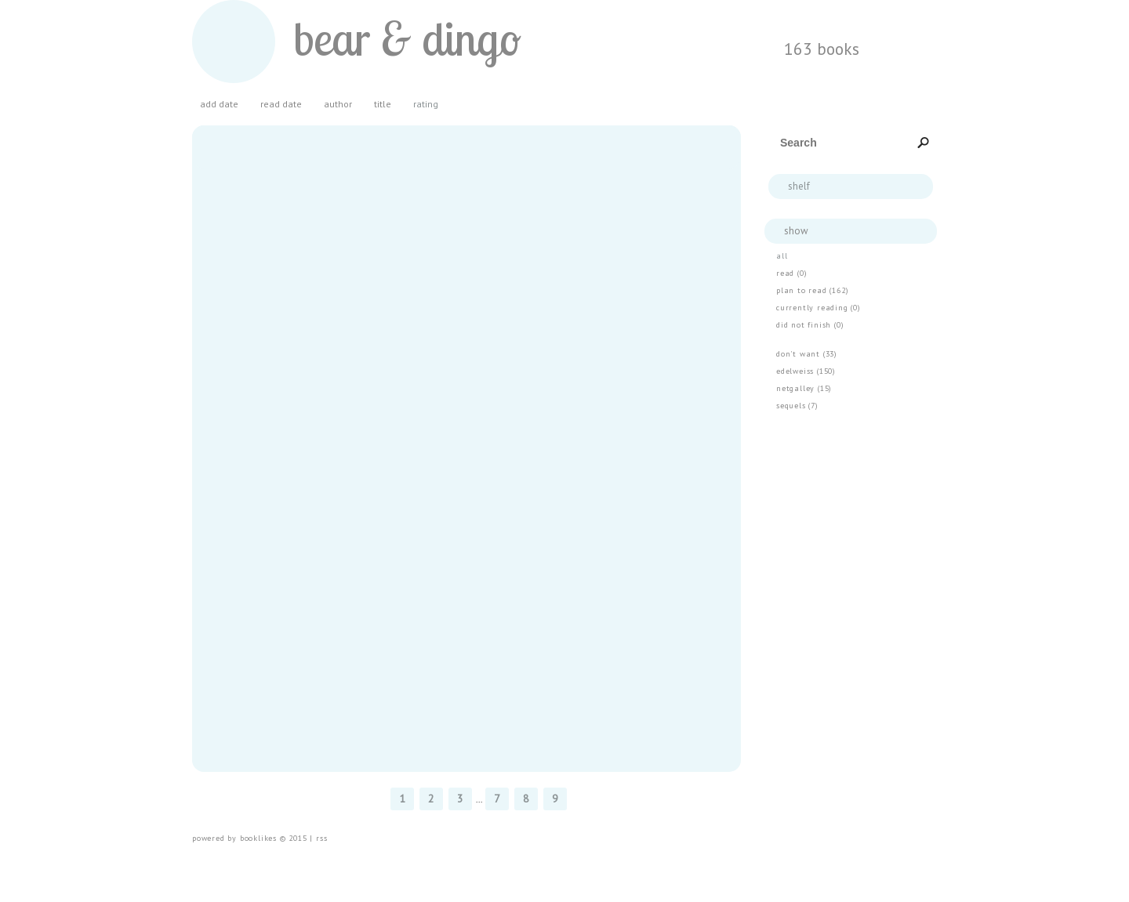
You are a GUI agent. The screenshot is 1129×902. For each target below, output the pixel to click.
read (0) (791, 273)
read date (281, 104)
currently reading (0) (818, 307)
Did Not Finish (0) (810, 325)
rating (425, 104)
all (781, 256)
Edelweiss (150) (806, 371)
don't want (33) (806, 354)
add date (219, 104)
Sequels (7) (797, 405)
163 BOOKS (821, 49)
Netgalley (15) (804, 388)
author (338, 104)
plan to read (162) (812, 290)
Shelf (799, 186)
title (382, 104)
